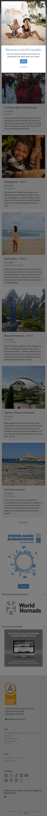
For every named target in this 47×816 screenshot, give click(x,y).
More (24, 61)
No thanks (23, 66)
